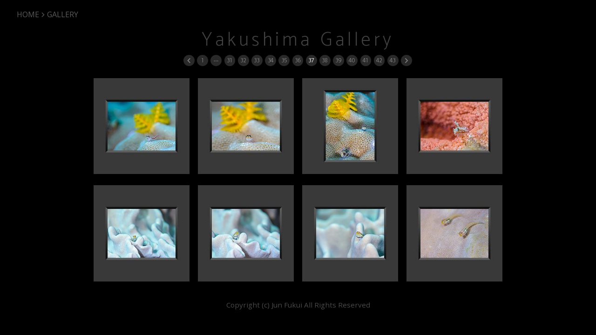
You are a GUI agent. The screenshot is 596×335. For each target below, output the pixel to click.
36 (297, 60)
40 (352, 60)
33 (256, 60)
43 (392, 60)
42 (379, 60)
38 (324, 60)
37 (311, 60)
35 (284, 60)
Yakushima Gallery (298, 40)
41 (365, 60)
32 (243, 60)
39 (338, 60)
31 (229, 60)
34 (270, 60)
